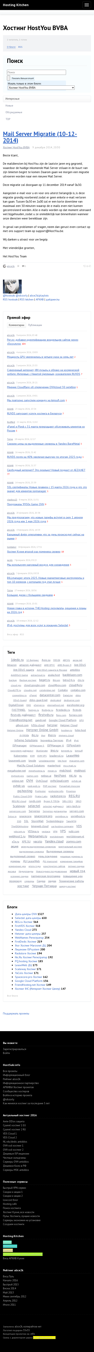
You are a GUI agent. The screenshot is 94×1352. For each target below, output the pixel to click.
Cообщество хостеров (16, 1091)
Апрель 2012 (10, 1300)
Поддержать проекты (16, 1013)
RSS (20, 46)
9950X (56, 660)
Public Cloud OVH (22, 796)
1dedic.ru (17, 660)
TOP (8, 119)
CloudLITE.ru (14, 690)
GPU (81, 720)
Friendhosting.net (21, 720)
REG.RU (74, 796)
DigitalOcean (16, 705)
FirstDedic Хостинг (25, 941)
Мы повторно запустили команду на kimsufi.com (36, 400)
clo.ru (81, 680)
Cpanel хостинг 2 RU (14, 1129)
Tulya (10, 439)
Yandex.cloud (54, 841)
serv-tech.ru (73, 806)
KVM (32, 755)
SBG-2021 (67, 801)
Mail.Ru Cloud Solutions (31, 765)
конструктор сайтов (54, 866)
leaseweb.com (17, 760)
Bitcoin (56, 680)
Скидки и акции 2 (13, 1196)
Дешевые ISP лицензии (16, 1153)
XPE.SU (26, 841)
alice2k (11, 266)
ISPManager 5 (37, 745)
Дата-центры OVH (26, 914)
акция (14, 846)
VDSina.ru (33, 831)
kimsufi (79, 750)
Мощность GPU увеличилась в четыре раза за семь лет (40, 357)
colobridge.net (47, 690)
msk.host (66, 770)
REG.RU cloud (19, 801)
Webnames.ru (37, 836)
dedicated (55, 700)
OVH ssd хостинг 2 (13, 1149)
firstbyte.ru (47, 710)
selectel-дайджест (53, 806)
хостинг (23, 886)
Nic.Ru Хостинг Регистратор (31, 957)
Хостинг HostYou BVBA (16, 147)
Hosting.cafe (10, 1204)
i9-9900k (24, 735)
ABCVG (66, 660)
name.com (32, 775)
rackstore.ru (58, 796)
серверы (29, 881)
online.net (17, 781)
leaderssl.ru (56, 755)
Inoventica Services (51, 740)
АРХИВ (40, 299)
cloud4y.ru (75, 685)
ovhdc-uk (76, 780)
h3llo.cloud (38, 725)
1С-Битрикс (32, 660)
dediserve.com (72, 700)
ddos (78, 695)
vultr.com (74, 831)
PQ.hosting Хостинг (26, 961)
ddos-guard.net (38, 700)
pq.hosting (24, 791)
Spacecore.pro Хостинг (28, 977)
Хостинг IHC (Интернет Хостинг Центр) (37, 988)
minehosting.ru (37, 770)
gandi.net (40, 720)
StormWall (37, 821)
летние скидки (76, 866)
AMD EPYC (49, 665)
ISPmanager (19, 745)
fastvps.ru (33, 710)
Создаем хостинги (13, 1224)
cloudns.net (30, 690)
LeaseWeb (72, 755)
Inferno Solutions (26, 740)
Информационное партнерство (21, 1083)
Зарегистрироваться (14, 1049)
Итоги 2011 (9, 1304)
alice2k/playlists (39, 295)
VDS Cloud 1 (10, 1133)
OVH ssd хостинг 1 (13, 1145)
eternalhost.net (55, 705)
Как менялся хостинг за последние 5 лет (26, 1103)
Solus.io (12, 816)
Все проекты (10, 1071)
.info (32, 1333)
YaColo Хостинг (24, 973)
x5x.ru (15, 841)
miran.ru (52, 770)
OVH (29, 780)
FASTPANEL (19, 710)
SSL (26, 821)
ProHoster (40, 791)
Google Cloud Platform (62, 720)
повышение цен (73, 876)
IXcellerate (42, 750)
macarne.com (76, 760)
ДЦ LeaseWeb (31, 861)
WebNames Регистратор (29, 937)
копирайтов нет (32, 1326)
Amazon (12, 665)
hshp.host (80, 730)
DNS (28, 705)
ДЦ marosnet (50, 861)
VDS (79, 826)
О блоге (11, 46)
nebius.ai (46, 775)
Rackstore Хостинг (25, 953)
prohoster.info (55, 791)
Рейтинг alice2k (11, 1079)
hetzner (52, 725)
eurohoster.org (75, 705)
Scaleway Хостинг (25, 969)
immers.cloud (66, 735)
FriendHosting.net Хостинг (30, 985)
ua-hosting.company (62, 826)
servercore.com (17, 811)
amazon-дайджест (30, 665)
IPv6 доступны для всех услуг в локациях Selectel (37, 625)
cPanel (33, 695)
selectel (34, 806)
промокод (15, 881)
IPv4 (68, 740)
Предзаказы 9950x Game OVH (25, 504)
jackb (10, 560)
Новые (9, 105)
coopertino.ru (19, 695)
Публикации (35, 325)
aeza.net (77, 660)
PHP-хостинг (50, 786)
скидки (52, 881)
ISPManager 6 (55, 745)
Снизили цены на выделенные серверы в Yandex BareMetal (43, 443)
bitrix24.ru (69, 680)
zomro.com (73, 841)
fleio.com (61, 715)
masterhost (53, 765)
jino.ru (54, 750)
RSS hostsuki (10, 299)
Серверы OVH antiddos (16, 1161)
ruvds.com (35, 801)
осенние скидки (19, 876)
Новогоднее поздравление (51, 871)
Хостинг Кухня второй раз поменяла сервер (33, 551)
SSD (19, 821)
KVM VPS (42, 755)
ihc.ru (35, 735)
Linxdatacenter (47, 760)
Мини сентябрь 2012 (14, 1296)
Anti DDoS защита (23, 670)
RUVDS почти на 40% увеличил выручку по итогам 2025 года (44, 457)
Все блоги (12, 995)
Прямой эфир (18, 317)
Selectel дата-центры (28, 918)
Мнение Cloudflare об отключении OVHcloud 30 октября (41, 387)
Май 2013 (8, 1292)
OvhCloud (41, 781)
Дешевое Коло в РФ (14, 1166)
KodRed (11, 421)
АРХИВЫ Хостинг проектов (18, 1087)
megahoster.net (16, 770)
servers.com (77, 811)
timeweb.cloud (39, 826)
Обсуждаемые (14, 112)
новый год (77, 871)
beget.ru (44, 680)
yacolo (37, 841)
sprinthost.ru (78, 816)
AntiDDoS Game (19, 675)
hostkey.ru (66, 730)
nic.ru (72, 775)
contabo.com (78, 690)
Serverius (34, 811)
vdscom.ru (19, 831)
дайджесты (53, 299)
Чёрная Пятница (44, 886)
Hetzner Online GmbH (42, 730)
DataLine (68, 695)
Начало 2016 (10, 1280)
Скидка (41, 881)
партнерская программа (45, 876)
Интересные (13, 98)
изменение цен (17, 866)
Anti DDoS (80, 665)
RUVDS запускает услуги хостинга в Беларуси (34, 413)
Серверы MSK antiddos (16, 1170)
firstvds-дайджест (23, 715)
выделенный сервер (22, 856)
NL (80, 775)
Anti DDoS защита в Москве (52, 669)
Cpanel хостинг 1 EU (14, 1125)
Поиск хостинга (12, 1208)
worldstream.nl (75, 836)
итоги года (35, 866)
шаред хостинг (67, 886)
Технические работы (71, 881)
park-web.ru (34, 786)
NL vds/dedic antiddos (15, 1141)
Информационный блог (16, 1075)
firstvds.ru (45, 714)
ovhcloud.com (59, 781)
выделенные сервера (31, 851)
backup (13, 680)
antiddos (75, 670)
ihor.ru (52, 735)
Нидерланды (26, 871)
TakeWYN (71, 821)
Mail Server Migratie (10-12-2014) (40, 137)
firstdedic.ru (63, 710)
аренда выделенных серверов (38, 846)
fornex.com (75, 715)
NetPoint (60, 775)
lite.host (62, 760)
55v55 (26, 1330)
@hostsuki (9, 295)
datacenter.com (50, 695)
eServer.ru (39, 705)
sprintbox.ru (61, 816)
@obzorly (22, 295)
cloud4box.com (57, 685)
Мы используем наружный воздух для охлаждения (38, 564)
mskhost (80, 770)
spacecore (25, 816)
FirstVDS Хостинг (25, 926)
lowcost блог (10, 1200)
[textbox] (36, 72)
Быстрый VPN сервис (14, 1188)
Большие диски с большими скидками (30, 595)
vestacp (46, 831)
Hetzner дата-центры (28, 933)
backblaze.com (72, 675)
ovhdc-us (19, 786)
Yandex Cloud (23, 930)
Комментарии (16, 325)
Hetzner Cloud (68, 725)
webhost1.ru (17, 836)
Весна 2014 (9, 1288)
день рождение (47, 856)
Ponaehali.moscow (69, 786)
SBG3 (78, 801)
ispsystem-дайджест (21, 750)
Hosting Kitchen (16, 5)
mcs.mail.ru (69, 765)
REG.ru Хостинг (24, 922)
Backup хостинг (28, 680)
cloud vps (16, 685)
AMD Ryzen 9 (64, 665)
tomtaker (11, 546)
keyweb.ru (66, 750)
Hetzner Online (15, 730)
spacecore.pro (43, 816)
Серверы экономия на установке (22, 1220)
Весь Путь (8, 1276)
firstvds (77, 710)
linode (32, 760)
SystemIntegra (54, 821)
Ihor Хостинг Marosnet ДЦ (30, 945)
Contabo (63, 690)
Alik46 (10, 408)
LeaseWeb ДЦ (23, 965)
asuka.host (54, 675)
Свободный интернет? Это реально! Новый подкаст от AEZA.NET (46, 470)
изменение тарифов (71, 861)
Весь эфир (12, 634)
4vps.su (46, 660)
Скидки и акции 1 (13, 1192)
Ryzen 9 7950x (52, 801)
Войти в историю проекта (17, 1095)
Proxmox (71, 791)
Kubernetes (20, 755)
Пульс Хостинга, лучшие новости (21, 1216)
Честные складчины (14, 1157)
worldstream (57, 836)
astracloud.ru (38, 675)
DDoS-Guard (20, 700)
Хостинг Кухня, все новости (18, 1212)
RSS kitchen (27, 299)
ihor (43, 735)
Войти (6, 1053)
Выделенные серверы (60, 851)
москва (12, 871)
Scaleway (19, 806)
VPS (63, 831)
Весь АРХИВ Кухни (13, 1258)
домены (15, 861)
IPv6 (76, 740)
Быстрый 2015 (11, 1284)
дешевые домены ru (71, 856)
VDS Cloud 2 (10, 1137)
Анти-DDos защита (13, 1121)
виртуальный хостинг (70, 846)
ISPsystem (74, 745)
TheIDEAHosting (19, 826)
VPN (55, 831)
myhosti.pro (17, 775)
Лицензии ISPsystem (27, 949)
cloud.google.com (34, 685)
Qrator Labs (41, 796)
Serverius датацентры (55, 811)
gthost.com (22, 725)
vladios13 (12, 499)
